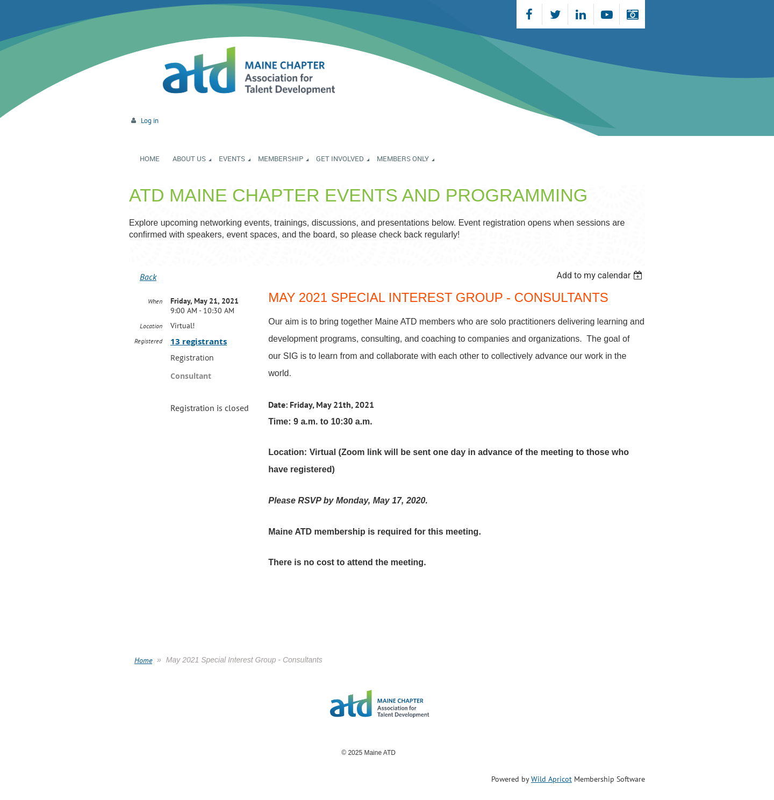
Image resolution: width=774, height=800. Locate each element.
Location (151, 326)
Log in (150, 120)
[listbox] (600, 275)
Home (143, 660)
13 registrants (198, 341)
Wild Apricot (551, 779)
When (155, 301)
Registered (148, 341)
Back (148, 276)
